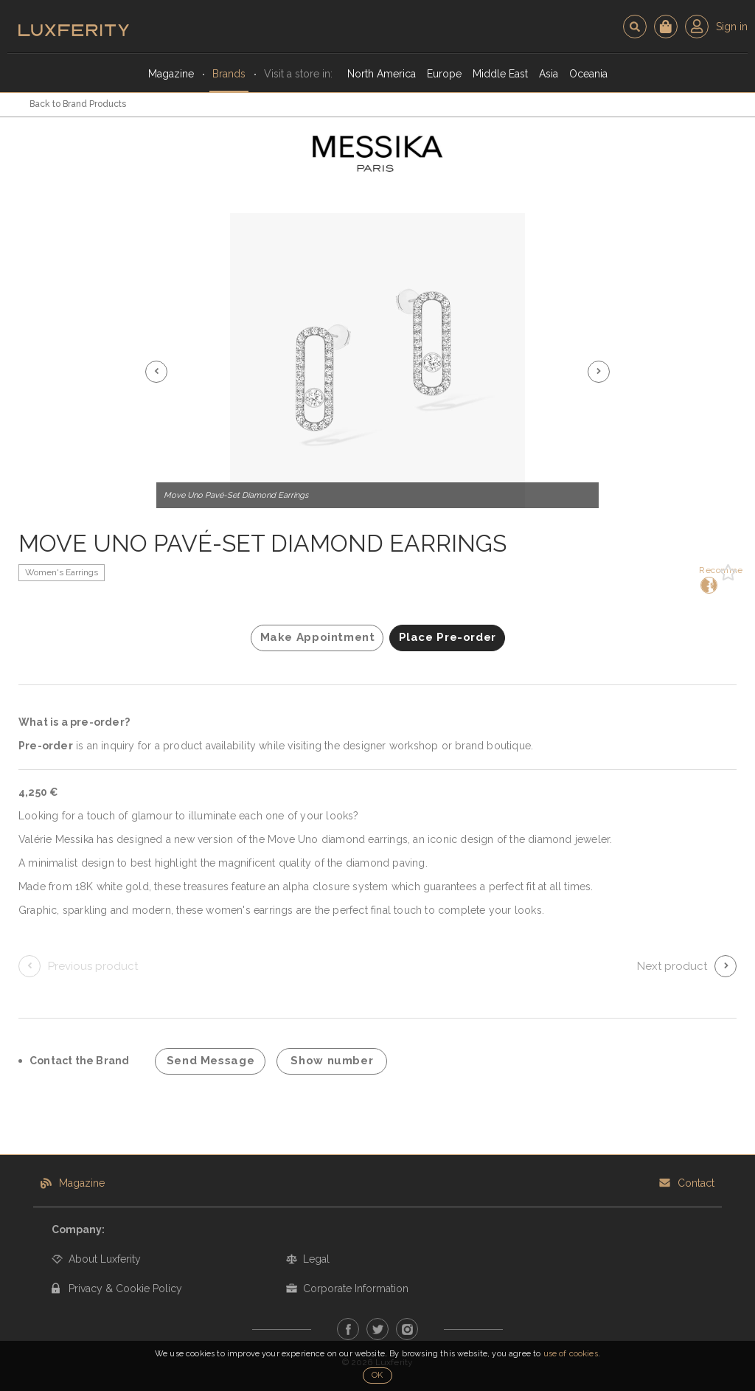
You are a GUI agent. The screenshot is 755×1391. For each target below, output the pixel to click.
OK (377, 1375)
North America (381, 74)
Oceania (588, 74)
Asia (548, 74)
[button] (156, 372)
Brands (229, 74)
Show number (331, 1060)
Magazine (171, 74)
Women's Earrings (61, 572)
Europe (444, 74)
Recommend (707, 579)
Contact (696, 1183)
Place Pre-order (447, 637)
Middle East (500, 74)
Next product (672, 966)
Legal (316, 1259)
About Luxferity (105, 1259)
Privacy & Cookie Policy (125, 1288)
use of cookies (570, 1354)
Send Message (211, 1060)
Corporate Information (355, 1288)
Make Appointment (317, 637)
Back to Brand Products (77, 104)
